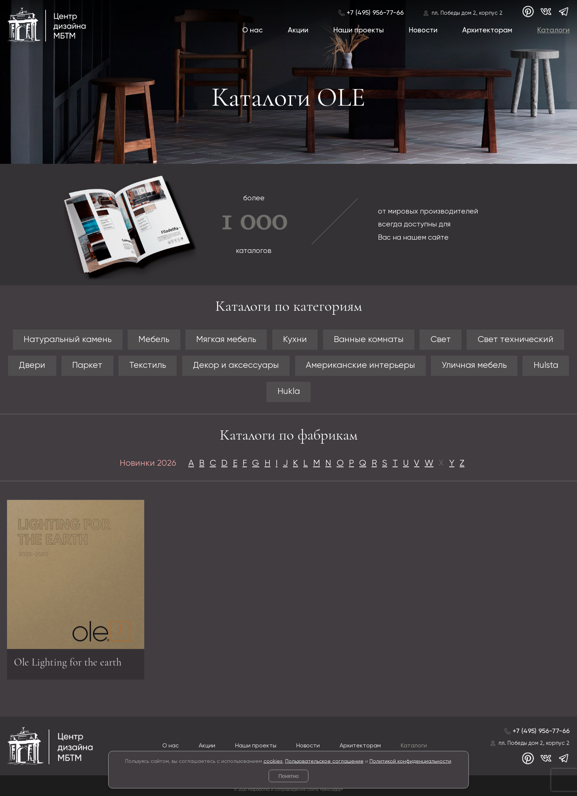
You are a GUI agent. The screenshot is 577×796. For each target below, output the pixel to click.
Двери (32, 365)
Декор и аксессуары (236, 365)
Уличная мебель (474, 365)
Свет (441, 339)
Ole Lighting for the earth (67, 664)
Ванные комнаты (369, 339)
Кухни (295, 339)
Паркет (87, 365)
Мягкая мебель (226, 339)
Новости (423, 30)
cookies (273, 761)
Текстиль (147, 365)
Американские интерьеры (360, 365)
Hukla (288, 391)
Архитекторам (487, 30)
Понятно (288, 776)
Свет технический (515, 339)
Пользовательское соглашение (324, 761)
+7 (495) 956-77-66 (375, 13)
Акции (298, 30)
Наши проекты (358, 30)
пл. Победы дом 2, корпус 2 (467, 13)
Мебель (153, 339)
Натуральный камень (67, 339)
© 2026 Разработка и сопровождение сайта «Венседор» (288, 790)
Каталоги (553, 30)
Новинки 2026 (148, 463)
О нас (252, 30)
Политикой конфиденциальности (410, 761)
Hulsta (546, 365)
